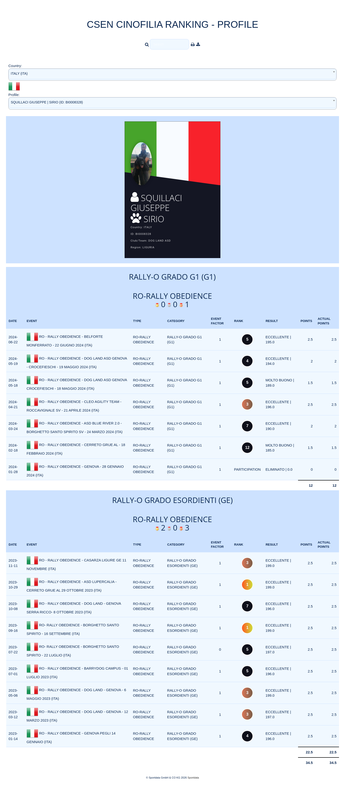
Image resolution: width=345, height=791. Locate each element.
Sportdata (193, 782)
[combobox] (172, 74)
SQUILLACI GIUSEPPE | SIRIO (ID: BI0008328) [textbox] (47, 102)
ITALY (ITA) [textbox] (19, 73)
